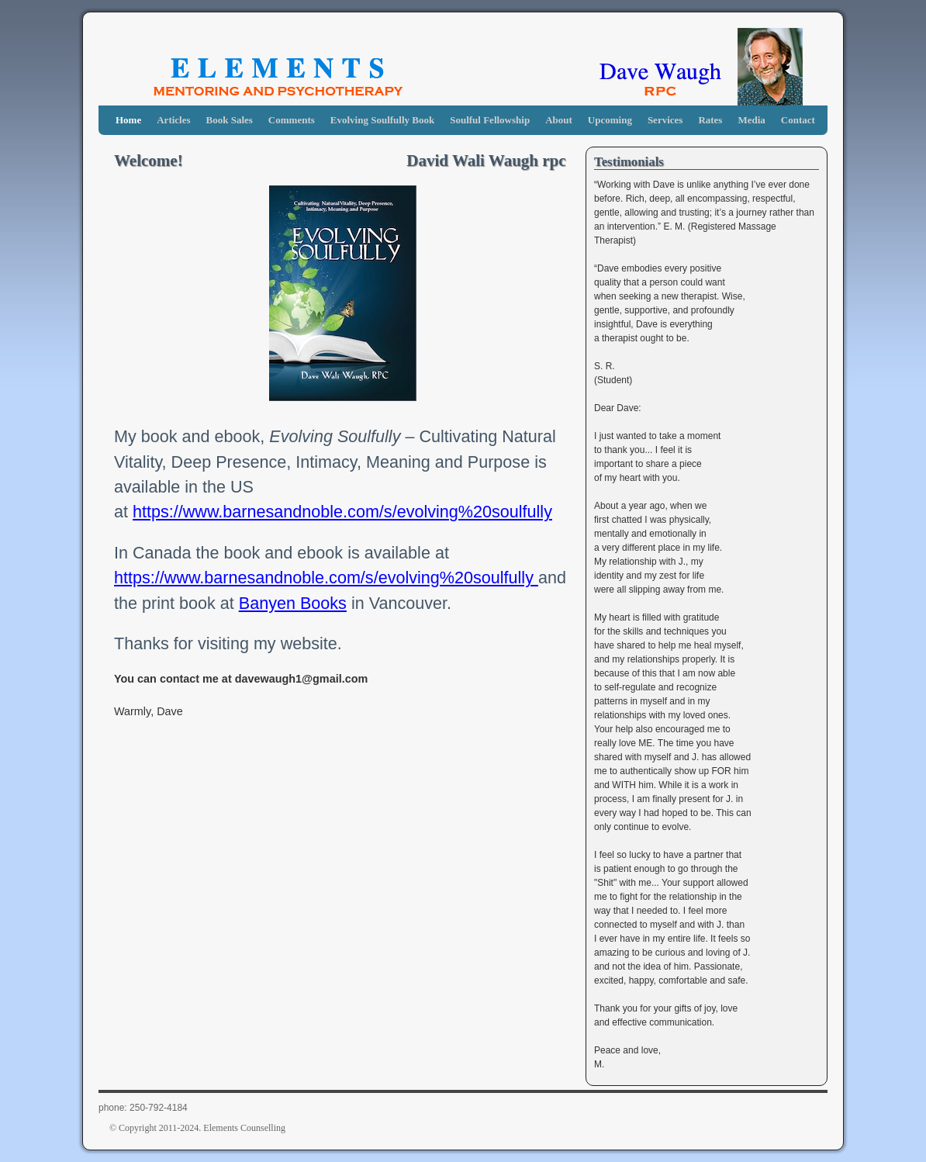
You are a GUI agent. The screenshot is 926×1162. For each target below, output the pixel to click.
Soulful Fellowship (490, 120)
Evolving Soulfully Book (382, 120)
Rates (710, 120)
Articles (173, 120)
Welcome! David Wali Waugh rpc (340, 160)
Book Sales (229, 120)
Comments (291, 120)
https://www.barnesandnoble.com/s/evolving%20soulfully (342, 511)
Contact (798, 120)
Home (128, 120)
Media (751, 120)
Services (665, 120)
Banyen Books (293, 603)
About (558, 120)
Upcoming (610, 120)
